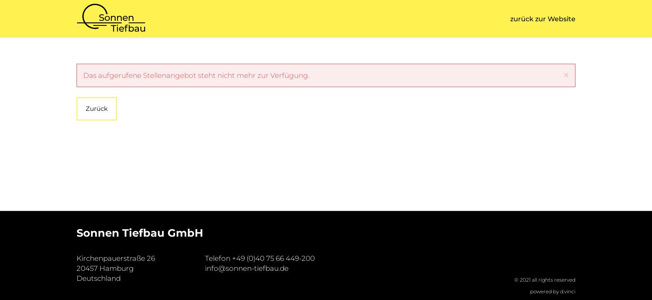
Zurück (97, 108)
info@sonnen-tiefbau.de (247, 268)
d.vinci (567, 291)
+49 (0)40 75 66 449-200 (273, 258)
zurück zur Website (542, 19)
